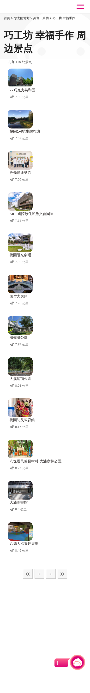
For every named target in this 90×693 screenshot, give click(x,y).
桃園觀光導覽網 (23, 7)
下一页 (51, 574)
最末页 (62, 574)
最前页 (28, 574)
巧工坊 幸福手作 (64, 18)
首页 (7, 18)
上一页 (39, 574)
